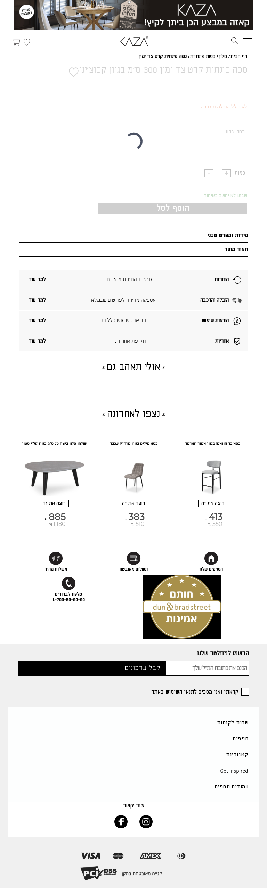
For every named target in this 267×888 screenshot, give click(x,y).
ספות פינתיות (202, 56)
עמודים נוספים (231, 787)
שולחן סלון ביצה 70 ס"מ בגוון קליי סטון (54, 444)
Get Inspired (234, 771)
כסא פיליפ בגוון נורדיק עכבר (133, 444)
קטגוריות (237, 755)
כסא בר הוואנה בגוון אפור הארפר (212, 444)
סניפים (240, 739)
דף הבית (239, 56)
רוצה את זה (212, 503)
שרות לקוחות (232, 723)
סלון (223, 56)
